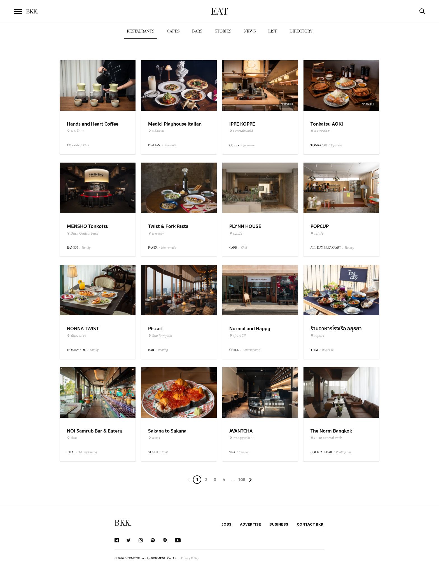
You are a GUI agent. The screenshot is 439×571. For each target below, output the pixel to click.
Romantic (171, 145)
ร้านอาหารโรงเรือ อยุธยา (336, 329)
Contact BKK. (310, 524)
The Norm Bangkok (331, 431)
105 (242, 479)
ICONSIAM (320, 131)
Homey (349, 247)
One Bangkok (160, 335)
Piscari (155, 329)
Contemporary (252, 350)
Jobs (226, 524)
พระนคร (156, 233)
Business (278, 524)
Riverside (327, 350)
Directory (300, 31)
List (272, 31)
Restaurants (140, 31)
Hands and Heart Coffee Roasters (92, 127)
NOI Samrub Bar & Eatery (94, 431)
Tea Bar (244, 452)
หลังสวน (156, 131)
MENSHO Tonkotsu (88, 226)
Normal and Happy (249, 329)
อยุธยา (317, 335)
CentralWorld (241, 131)
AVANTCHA (241, 431)
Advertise (250, 524)
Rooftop (163, 350)
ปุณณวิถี (237, 335)
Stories (223, 31)
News (250, 31)
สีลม (72, 438)
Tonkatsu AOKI (326, 124)
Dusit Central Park (82, 233)
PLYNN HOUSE (245, 226)
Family (86, 247)
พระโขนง (75, 131)
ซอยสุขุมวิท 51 (241, 438)
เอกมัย (235, 233)
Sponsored (287, 104)
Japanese (249, 145)
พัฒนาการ (76, 335)
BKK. (123, 523)
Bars (197, 31)
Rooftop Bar (343, 452)
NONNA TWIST (83, 329)
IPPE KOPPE (242, 124)
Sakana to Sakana (167, 431)
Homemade (168, 247)
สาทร (154, 438)
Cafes (173, 31)
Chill (86, 145)
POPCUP (319, 226)
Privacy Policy (190, 558)
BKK (32, 11)
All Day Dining (87, 452)
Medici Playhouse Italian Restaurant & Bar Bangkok (177, 127)
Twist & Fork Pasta (168, 226)
